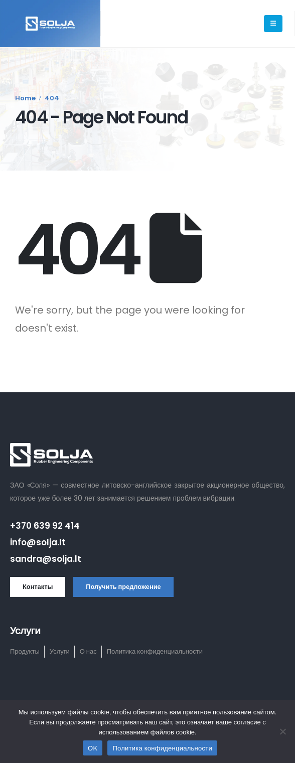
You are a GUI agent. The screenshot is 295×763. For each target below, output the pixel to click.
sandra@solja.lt (45, 559)
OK (92, 748)
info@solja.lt (38, 542)
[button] (37, 587)
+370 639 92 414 (45, 526)
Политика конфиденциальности (162, 748)
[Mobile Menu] (273, 23)
